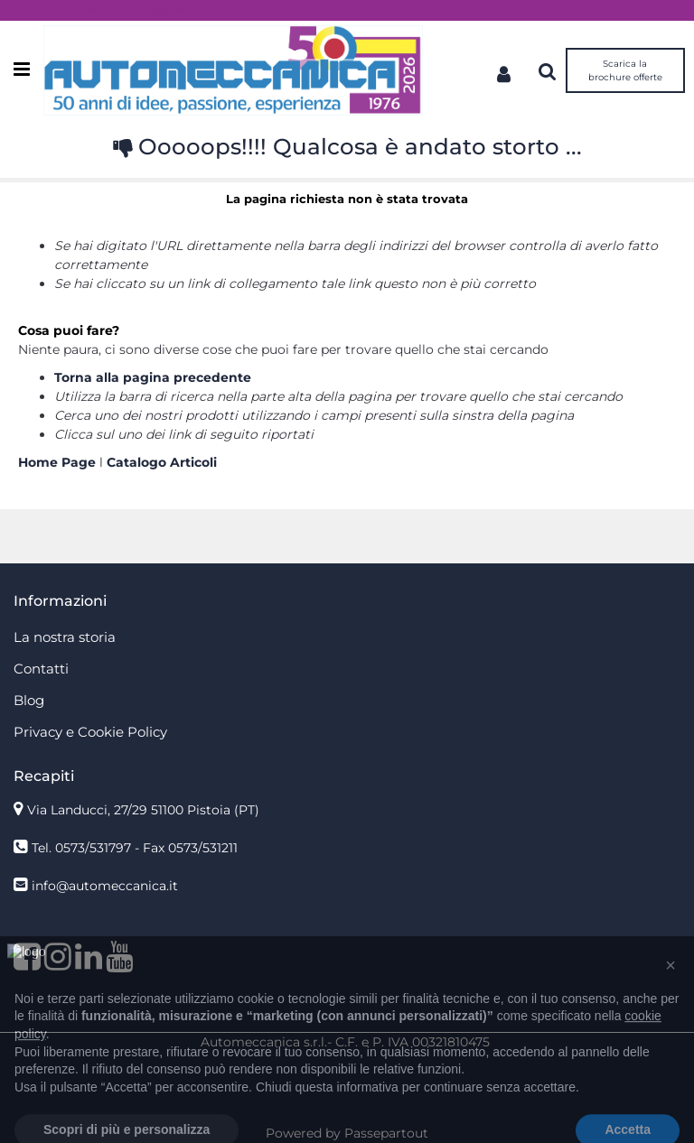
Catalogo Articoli (162, 462)
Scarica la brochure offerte (625, 70)
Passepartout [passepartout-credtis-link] (386, 1133)
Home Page (58, 462)
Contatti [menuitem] (41, 668)
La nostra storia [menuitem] (65, 637)
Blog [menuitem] (29, 700)
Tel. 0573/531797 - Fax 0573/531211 (135, 848)
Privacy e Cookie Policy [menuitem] (90, 731)
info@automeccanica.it (105, 886)
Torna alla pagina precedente (152, 377)
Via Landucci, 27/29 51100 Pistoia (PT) (143, 810)
